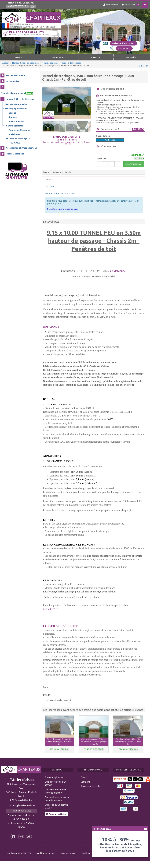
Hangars (12, 117)
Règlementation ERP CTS (19, 853)
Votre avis (96, 57)
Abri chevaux (15, 134)
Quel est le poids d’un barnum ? (55, 783)
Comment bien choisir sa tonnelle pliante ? (57, 799)
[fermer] (145, 829)
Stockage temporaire (16, 104)
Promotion (58, 57)
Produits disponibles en (16, 93)
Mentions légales (69, 853)
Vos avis (48, 179)
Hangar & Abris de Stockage (25, 63)
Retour (144, 66)
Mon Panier (131, 4)
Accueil (18, 57)
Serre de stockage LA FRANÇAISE (19, 140)
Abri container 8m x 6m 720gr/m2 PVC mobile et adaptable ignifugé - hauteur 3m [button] (94, 741)
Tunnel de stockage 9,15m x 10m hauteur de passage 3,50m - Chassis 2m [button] (59, 741)
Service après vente (90, 786)
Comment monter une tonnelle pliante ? (55, 791)
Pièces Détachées (15, 154)
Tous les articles (56, 814)
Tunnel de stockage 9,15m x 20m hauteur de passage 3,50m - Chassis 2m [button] (128, 741)
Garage (12, 113)
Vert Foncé (110, 140)
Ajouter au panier (133, 164)
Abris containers (17, 121)
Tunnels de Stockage (71, 63)
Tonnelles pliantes (54, 777)
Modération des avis (46, 853)
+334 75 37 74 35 (18, 6)
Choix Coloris (103, 136)
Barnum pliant (13, 81)
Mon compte (110, 5)
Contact (84, 777)
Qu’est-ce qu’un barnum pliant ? (56, 806)
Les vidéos (132, 57)
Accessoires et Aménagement (21, 148)
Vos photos (50, 186)
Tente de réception (16, 75)
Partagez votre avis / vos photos (60, 193)
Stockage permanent (16, 108)
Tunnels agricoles (50, 63)
